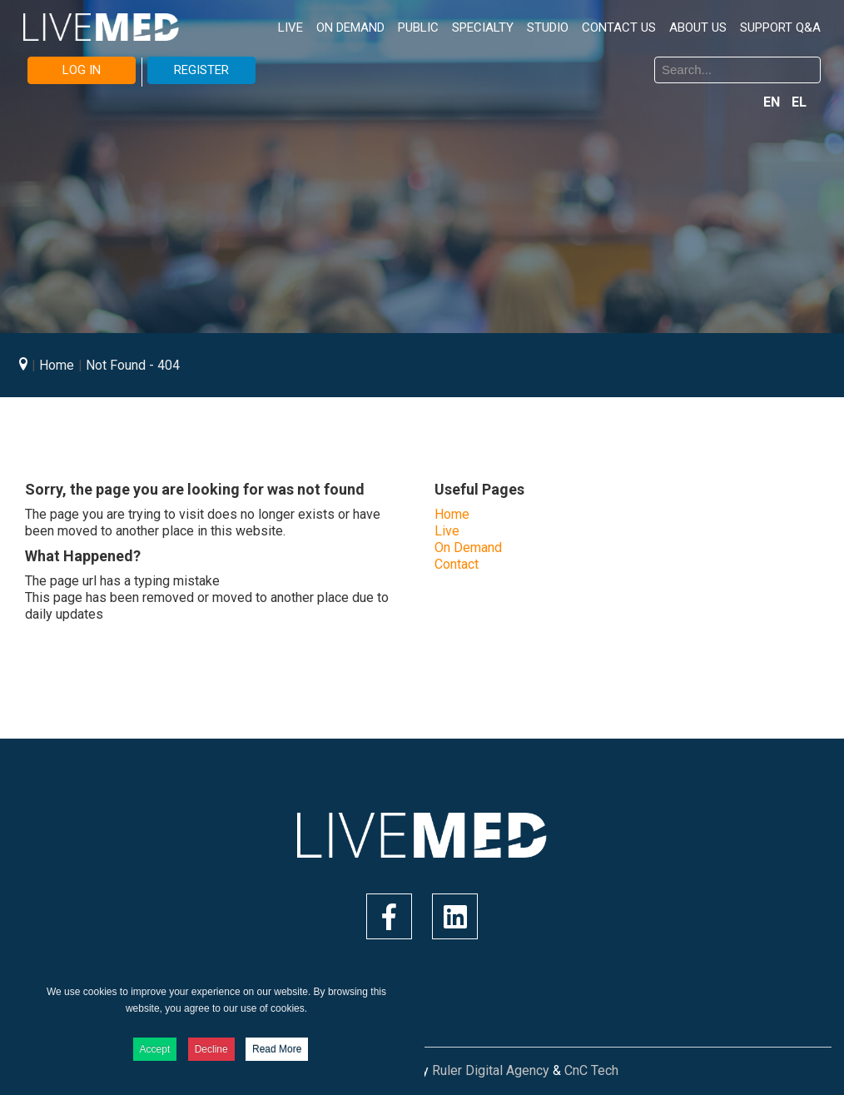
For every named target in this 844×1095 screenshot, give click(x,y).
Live (446, 531)
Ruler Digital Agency (490, 1070)
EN (773, 102)
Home (451, 514)
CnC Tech (591, 1070)
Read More (276, 1049)
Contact (456, 564)
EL (799, 102)
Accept (155, 1049)
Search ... (434, 59)
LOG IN (81, 69)
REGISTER (201, 69)
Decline (211, 1049)
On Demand (468, 547)
